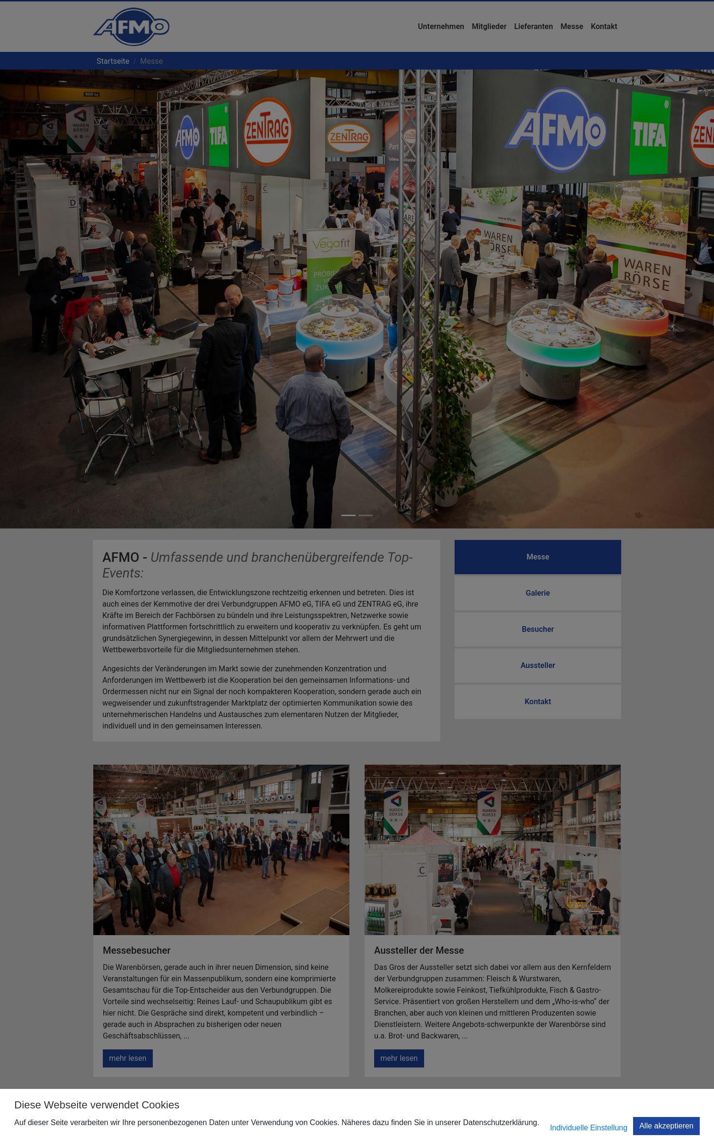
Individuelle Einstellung (588, 1128)
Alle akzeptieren (666, 1126)
